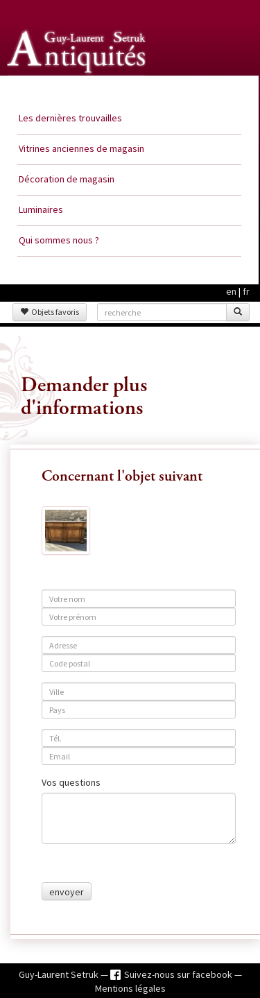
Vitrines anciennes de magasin (81, 148)
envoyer (66, 892)
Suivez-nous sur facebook (179, 974)
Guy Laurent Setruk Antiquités (77, 89)
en (231, 291)
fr (246, 291)
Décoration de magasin (66, 179)
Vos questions (71, 782)
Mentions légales (130, 988)
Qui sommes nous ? (59, 240)
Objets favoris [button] (49, 312)
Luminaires (41, 209)
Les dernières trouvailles (70, 118)
